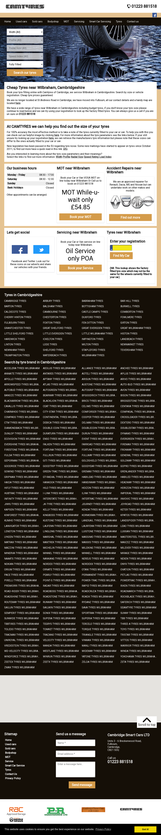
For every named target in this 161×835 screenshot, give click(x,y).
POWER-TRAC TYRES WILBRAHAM (101, 580)
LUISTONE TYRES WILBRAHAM (99, 531)
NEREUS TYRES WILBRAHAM (98, 558)
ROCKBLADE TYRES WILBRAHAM (139, 596)
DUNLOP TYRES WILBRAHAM (20, 433)
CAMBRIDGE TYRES (15, 300)
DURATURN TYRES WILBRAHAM (61, 433)
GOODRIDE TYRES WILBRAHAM (22, 466)
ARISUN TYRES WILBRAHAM (98, 379)
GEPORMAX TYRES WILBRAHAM (22, 460)
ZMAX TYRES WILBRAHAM (19, 667)
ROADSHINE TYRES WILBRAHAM (22, 596)
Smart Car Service (15, 765)
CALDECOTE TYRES (15, 311)
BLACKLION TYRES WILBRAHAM (61, 400)
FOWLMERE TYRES (131, 317)
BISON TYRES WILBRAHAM (135, 395)
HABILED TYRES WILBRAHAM (137, 476)
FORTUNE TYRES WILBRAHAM (99, 449)
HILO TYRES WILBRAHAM (57, 487)
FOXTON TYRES (52, 322)
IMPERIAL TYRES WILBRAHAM (137, 493)
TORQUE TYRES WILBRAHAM (98, 629)
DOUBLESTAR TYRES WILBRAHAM (139, 427)
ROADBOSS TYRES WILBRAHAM (61, 591)
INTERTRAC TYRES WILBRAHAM (100, 498)
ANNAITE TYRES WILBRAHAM (21, 373)
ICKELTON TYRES (52, 339)
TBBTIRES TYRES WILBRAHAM (21, 623)
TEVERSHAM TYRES (131, 349)
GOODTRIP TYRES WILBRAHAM (60, 466)
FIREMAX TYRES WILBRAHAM (137, 444)
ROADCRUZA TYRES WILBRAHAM (100, 591)
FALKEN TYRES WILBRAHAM (59, 444)
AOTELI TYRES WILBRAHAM (97, 373)
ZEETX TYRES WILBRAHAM (58, 661)
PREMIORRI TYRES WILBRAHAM (22, 585)
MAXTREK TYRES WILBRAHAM (60, 542)
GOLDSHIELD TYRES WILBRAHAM (101, 460)
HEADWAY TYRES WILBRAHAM (137, 482)
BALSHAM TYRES (53, 306)
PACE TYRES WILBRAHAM (19, 574)
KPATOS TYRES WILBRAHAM (136, 515)
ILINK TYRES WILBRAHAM (96, 493)
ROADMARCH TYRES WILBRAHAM (139, 591)
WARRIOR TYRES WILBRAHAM (137, 645)
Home (8, 740)
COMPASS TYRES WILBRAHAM (21, 417)
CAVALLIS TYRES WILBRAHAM (21, 406)
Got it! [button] (145, 829)
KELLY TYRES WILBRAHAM (58, 509)
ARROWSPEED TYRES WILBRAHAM (24, 384)
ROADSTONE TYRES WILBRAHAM (62, 596)
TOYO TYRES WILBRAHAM (135, 629)
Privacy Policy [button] (103, 829)
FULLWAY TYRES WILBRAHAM (99, 455)
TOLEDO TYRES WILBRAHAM (20, 629)
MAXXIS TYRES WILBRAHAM (98, 542)
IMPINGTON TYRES (92, 339)
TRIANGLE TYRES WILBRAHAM (99, 634)
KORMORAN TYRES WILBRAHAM (100, 515)
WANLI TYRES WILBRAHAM (97, 645)
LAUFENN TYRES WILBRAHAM (60, 526)
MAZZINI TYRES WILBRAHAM (21, 547)
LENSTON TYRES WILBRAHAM (21, 531)
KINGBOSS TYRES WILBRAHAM (60, 515)
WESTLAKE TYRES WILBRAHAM (61, 650)
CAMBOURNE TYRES (54, 311)
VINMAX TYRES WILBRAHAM (98, 640)
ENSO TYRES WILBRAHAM (58, 438)
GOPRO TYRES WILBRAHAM (136, 466)
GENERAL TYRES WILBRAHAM (137, 455)
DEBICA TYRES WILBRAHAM (59, 422)
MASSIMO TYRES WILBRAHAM (99, 536)
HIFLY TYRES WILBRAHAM (19, 487)
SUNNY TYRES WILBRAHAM (136, 613)
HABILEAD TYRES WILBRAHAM (99, 476)
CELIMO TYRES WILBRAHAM (98, 406)
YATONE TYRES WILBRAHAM (98, 656)
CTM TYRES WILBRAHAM (18, 422)
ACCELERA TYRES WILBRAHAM (22, 368)
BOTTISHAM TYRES (93, 306)
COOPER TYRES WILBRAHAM (98, 417)
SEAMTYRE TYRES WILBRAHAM (138, 607)
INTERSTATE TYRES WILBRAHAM (61, 498)
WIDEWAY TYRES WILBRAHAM (99, 650)
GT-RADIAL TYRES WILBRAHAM (60, 476)
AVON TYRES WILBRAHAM (135, 390)
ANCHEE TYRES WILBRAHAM (136, 368)
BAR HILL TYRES (129, 300)
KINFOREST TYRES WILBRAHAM (22, 515)
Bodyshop (10, 752)
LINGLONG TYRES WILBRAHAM (60, 531)
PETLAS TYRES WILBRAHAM (136, 574)
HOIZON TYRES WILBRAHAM (98, 487)
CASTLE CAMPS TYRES (95, 311)
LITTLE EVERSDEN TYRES (57, 333)
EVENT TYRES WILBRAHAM (97, 438)
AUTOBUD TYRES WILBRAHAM (21, 390)
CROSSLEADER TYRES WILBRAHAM (140, 417)
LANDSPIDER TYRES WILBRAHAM (139, 520)
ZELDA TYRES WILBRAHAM (97, 661)
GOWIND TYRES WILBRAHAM (20, 471)
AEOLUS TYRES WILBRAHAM (59, 368)
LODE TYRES (50, 344)
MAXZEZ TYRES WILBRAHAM (137, 542)
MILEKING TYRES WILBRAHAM (99, 547)
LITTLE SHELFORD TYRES (18, 333)
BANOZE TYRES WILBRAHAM (20, 395)
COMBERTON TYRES (131, 311)
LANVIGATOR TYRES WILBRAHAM (23, 526)
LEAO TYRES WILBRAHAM (135, 526)
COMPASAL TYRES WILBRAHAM (138, 411)
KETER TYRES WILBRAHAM (135, 509)
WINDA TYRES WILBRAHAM (136, 650)
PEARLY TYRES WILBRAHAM (59, 574)
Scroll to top (146, 722)
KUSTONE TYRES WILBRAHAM (60, 520)
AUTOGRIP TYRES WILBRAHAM (99, 390)
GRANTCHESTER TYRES (17, 328)
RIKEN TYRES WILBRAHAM (135, 585)
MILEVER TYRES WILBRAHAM (137, 547)
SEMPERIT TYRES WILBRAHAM (22, 613)
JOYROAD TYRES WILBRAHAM (137, 504)
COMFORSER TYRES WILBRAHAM (101, 411)
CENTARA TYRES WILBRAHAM (137, 406)
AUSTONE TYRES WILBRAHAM (99, 384)
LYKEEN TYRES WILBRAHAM (20, 536)
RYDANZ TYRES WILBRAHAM (98, 602)
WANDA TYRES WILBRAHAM (59, 645)
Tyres (8, 769)
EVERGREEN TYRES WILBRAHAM (138, 438)
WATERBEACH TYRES (55, 355)
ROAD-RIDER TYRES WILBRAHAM (23, 591)
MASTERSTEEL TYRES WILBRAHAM (140, 536)
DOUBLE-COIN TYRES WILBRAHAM (62, 427)
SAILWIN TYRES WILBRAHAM (59, 607)
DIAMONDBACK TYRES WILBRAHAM (24, 427)
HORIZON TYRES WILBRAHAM (137, 487)
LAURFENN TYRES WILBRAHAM (99, 526)
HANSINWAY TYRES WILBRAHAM (100, 482)
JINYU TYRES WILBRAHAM (19, 504)
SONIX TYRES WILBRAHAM (58, 613)
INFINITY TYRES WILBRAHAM (21, 498)
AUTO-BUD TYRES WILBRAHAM (138, 384)
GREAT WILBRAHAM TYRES (135, 328)
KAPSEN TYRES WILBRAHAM (20, 509)
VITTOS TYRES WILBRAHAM (136, 640)
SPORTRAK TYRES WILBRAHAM (100, 613)
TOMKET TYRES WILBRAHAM (59, 629)
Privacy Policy (13, 778)
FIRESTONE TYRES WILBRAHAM (22, 449)
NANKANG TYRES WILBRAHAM (60, 558)
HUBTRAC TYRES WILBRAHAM (21, 493)
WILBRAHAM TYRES (93, 355)
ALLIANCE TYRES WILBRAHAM (99, 368)
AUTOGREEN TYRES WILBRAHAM (61, 390)
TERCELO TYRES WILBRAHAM (98, 623)
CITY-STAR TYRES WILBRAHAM (60, 411)
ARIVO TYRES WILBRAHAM (135, 379)
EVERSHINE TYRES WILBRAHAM (22, 444)
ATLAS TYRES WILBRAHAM (58, 384)
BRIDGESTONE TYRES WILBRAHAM (140, 400)
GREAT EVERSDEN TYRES (96, 328)
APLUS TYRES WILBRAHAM (136, 373)
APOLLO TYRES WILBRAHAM (20, 379)
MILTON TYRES (90, 344)
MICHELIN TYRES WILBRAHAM (60, 547)
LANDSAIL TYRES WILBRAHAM (99, 520)
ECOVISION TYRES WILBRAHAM (22, 438)
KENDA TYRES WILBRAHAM (97, 509)
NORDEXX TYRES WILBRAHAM (99, 563)
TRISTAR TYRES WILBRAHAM (136, 634)
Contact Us (11, 774)
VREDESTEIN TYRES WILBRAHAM (23, 645)
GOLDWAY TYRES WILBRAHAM (137, 460)
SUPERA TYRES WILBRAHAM (59, 618)
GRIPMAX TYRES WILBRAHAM (21, 476)
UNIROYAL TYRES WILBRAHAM (21, 640)
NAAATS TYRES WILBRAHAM (20, 558)
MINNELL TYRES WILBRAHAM (99, 553)
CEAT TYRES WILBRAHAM (57, 406)
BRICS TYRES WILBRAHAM (97, 400)
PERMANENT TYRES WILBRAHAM (101, 574)
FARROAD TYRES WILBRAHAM (99, 444)
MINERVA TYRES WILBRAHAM (21, 553)
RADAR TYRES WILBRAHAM (58, 585)
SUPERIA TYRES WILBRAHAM (98, 618)
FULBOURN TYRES (14, 322)
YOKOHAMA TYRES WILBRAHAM (138, 656)
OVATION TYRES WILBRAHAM (137, 569)
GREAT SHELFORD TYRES (57, 328)
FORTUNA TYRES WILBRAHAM (60, 449)
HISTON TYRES (128, 333)
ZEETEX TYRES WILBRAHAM (20, 661)
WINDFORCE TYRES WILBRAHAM (23, 656)
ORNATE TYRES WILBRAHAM (59, 569)
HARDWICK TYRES (14, 339)
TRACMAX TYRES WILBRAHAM (21, 634)
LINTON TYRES (12, 344)
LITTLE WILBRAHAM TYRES (97, 333)
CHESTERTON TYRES (54, 317)
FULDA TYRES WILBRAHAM (19, 455)
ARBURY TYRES (51, 300)
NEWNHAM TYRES (14, 349)
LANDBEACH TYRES (131, 339)
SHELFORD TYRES (53, 349)
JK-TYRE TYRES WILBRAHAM (59, 504)
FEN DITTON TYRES (93, 322)
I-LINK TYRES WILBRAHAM (58, 493)
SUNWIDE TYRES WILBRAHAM (21, 618)
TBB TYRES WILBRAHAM (134, 618)
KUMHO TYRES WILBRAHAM (20, 520)
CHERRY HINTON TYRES (17, 317)
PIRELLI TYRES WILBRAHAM (20, 580)
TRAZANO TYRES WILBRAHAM (60, 634)
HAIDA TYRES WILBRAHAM (19, 482)
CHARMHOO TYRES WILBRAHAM (22, 411)
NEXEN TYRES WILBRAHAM (136, 558)
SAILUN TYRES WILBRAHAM (20, 607)
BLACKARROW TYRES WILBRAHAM (24, 400)
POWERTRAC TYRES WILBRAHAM (139, 580)
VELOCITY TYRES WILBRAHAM (60, 640)
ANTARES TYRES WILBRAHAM (60, 373)
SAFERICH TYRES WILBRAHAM (137, 602)
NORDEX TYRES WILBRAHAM (59, 563)
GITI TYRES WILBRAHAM (57, 460)
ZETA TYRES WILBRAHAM (135, 661)
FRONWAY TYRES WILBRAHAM (137, 449)
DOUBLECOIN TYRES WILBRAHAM (101, 427)
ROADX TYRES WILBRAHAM (97, 596)
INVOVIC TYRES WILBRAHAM (136, 498)
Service (9, 761)
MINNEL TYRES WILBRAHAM (59, 553)
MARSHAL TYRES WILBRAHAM (60, 536)
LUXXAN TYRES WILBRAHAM (136, 531)
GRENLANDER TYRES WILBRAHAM (139, 471)
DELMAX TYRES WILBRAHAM (98, 422)
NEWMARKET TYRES (132, 344)
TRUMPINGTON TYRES (17, 355)
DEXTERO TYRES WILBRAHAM (137, 422)
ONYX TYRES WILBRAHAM (135, 563)
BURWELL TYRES (130, 306)
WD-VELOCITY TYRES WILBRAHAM (24, 650)
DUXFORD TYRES (91, 317)
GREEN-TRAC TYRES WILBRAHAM (62, 471)
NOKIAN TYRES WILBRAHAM (20, 563)
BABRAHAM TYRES (92, 300)
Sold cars (10, 748)
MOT (7, 757)
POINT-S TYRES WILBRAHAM (59, 580)
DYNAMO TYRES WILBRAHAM (137, 433)
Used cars (10, 744)
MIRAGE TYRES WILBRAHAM (136, 553)
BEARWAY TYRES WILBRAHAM (60, 395)
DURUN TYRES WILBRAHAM (97, 433)
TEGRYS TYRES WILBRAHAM (59, 623)
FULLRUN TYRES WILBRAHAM (60, 455)
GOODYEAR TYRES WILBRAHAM (100, 466)
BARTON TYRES (13, 306)
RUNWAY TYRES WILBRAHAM (59, 602)
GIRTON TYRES (128, 322)
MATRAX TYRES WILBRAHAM (20, 542)
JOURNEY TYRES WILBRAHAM (99, 504)
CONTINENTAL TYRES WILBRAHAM (63, 417)
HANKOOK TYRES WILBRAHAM (60, 482)
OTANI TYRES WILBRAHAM (97, 569)
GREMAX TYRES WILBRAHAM (98, 471)
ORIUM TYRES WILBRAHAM (19, 569)
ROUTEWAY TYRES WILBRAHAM (22, 602)
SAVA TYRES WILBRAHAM (96, 607)
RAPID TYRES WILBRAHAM (97, 585)
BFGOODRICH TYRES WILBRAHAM (101, 395)
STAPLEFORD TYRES (93, 349)
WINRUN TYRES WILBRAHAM (59, 656)
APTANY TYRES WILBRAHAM (59, 379)
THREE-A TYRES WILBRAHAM (137, 623)
